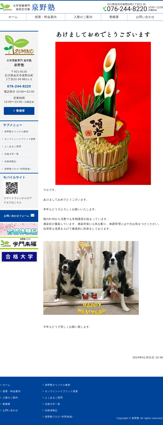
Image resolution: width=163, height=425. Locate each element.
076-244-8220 (19, 86)
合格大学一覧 (11, 154)
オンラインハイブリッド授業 (19, 139)
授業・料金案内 (46, 17)
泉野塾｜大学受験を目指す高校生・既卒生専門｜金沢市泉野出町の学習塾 (27, 7)
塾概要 (114, 17)
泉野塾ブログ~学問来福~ (17, 169)
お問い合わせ (145, 17)
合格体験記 (10, 161)
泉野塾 (135, 418)
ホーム (13, 17)
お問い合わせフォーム (16, 216)
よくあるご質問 (12, 146)
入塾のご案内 (83, 17)
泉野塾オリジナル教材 (16, 131)
